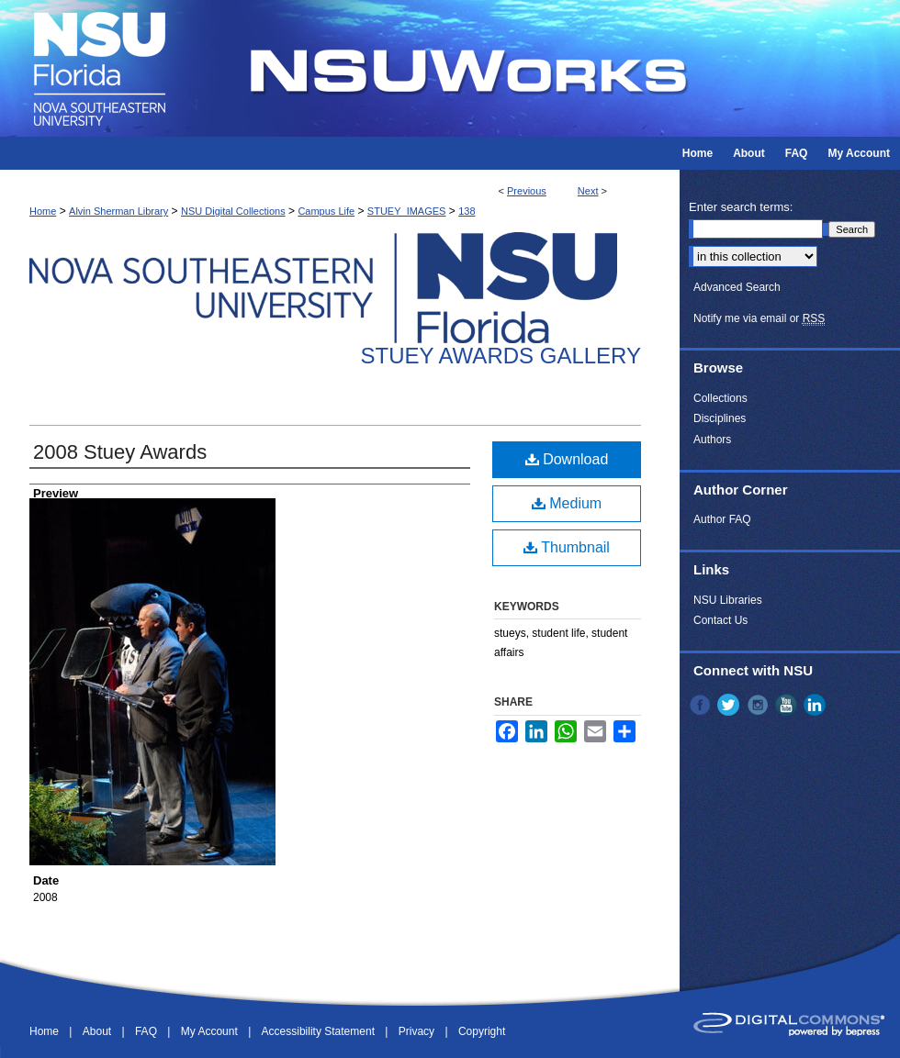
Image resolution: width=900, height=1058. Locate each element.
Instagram (759, 705)
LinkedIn (816, 705)
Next (588, 190)
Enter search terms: (741, 207)
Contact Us (720, 620)
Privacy (418, 1031)
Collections (720, 398)
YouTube (788, 705)
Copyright (481, 1031)
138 (466, 211)
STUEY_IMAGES (406, 211)
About (99, 1031)
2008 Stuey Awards (120, 451)
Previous (526, 190)
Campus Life (326, 211)
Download (567, 459)
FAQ (147, 1031)
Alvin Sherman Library (118, 211)
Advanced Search (737, 287)
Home (42, 211)
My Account (211, 1031)
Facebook (701, 705)
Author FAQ (722, 519)
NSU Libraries (727, 600)
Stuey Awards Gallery (501, 355)
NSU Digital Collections (233, 211)
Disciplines (719, 418)
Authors (712, 439)
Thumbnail (566, 547)
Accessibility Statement (320, 1031)
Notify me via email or (759, 318)
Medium (567, 503)
